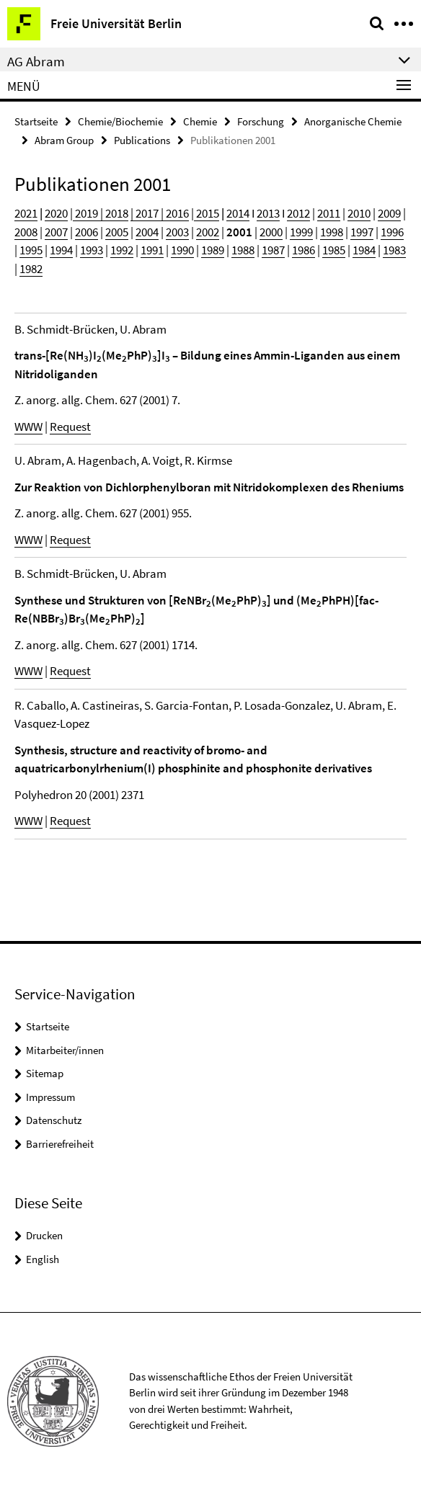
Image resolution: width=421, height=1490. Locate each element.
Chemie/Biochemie (120, 121)
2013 (268, 213)
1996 (392, 232)
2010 (359, 213)
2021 (25, 213)
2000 (271, 232)
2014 (237, 213)
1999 (301, 232)
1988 (242, 250)
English (42, 1259)
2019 (85, 213)
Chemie (200, 121)
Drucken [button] (44, 1235)
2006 (86, 232)
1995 (31, 250)
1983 (394, 250)
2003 (177, 232)
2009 (389, 213)
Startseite (36, 121)
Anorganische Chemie (353, 121)
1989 (212, 250)
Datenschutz (53, 1120)
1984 (364, 250)
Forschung (260, 121)
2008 (25, 232)
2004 (147, 232)
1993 (91, 250)
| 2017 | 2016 (159, 213)
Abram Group (64, 140)
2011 (328, 213)
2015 (206, 213)
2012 (298, 213)
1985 (333, 250)
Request (70, 426)
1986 (303, 250)
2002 (207, 232)
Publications (142, 140)
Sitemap (44, 1073)
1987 (273, 250)
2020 (56, 213)
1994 (61, 250)
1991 (152, 250)
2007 (56, 232)
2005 (116, 232)
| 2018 (113, 213)
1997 (361, 232)
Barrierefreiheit (60, 1144)
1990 (182, 250)
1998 (331, 232)
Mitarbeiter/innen (65, 1050)
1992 (121, 250)
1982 (31, 269)
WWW (28, 426)
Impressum (50, 1097)
